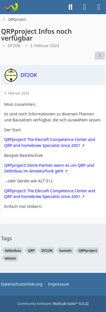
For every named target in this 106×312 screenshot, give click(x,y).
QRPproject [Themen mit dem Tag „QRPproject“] (88, 250)
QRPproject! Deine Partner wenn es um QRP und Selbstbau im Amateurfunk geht (49, 168)
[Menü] (98, 7)
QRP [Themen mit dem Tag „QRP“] (31, 250)
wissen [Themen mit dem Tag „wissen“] (10, 258)
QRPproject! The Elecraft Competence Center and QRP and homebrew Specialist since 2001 (49, 142)
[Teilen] (100, 56)
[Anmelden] (84, 7)
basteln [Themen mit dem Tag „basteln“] (65, 250)
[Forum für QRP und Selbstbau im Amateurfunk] (11, 7)
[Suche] (70, 7)
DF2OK (14, 45)
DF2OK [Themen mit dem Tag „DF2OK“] (47, 250)
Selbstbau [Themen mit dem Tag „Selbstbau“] (13, 250)
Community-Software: (53, 303)
